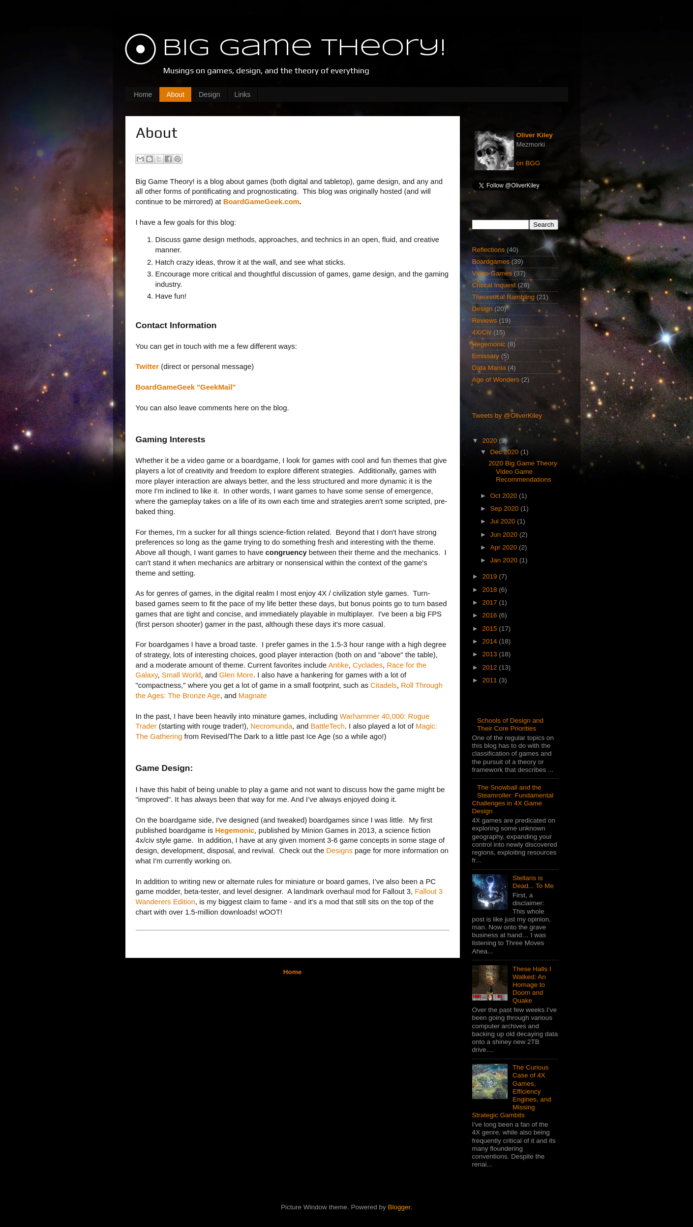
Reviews (484, 320)
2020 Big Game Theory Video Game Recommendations (522, 471)
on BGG (528, 163)
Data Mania (489, 367)
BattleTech (327, 726)
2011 (490, 680)
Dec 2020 (505, 452)
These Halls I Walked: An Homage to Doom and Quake (531, 985)
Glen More (236, 675)
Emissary (486, 356)
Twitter (147, 366)
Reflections (488, 249)
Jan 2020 (504, 560)
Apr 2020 (504, 547)
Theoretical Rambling (503, 297)
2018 (490, 589)
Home (143, 94)
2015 (490, 628)
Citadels (383, 685)
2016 (490, 615)
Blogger (399, 1207)
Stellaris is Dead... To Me (533, 882)
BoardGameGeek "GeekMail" (186, 387)
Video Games (492, 273)
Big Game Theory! (304, 48)
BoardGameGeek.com (261, 202)
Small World (181, 675)
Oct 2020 (504, 495)
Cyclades (368, 665)
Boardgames (491, 261)
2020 (490, 440)
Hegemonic (489, 344)
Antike (338, 665)
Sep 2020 (505, 508)
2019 (490, 576)
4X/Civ (482, 332)
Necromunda (271, 726)
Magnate (253, 696)
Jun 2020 (504, 534)
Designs (339, 851)
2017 (490, 602)
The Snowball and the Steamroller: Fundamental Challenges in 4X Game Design (513, 799)
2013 (490, 654)
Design (209, 94)
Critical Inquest (494, 285)
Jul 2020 (503, 521)
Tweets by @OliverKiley (507, 415)
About (175, 94)
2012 (490, 667)
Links (243, 94)
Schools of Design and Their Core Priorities (510, 724)
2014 (490, 641)
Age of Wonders (496, 379)
